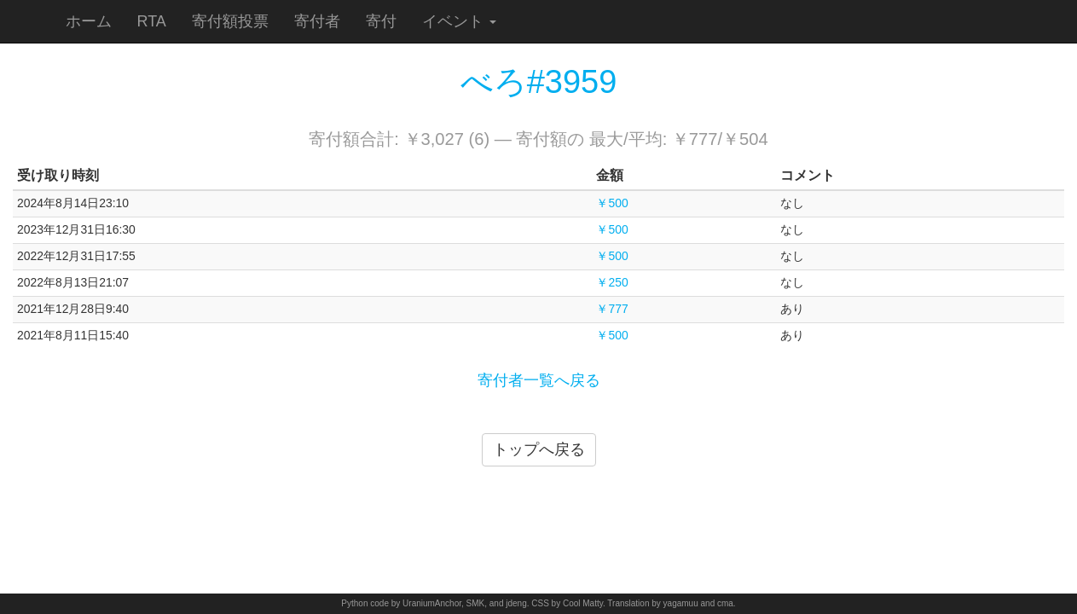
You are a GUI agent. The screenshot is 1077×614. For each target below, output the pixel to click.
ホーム (89, 21)
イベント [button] (459, 21)
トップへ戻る (539, 449)
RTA (151, 21)
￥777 (612, 309)
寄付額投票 (230, 21)
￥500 (612, 203)
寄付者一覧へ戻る (539, 380)
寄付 (381, 21)
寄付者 (317, 21)
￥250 (612, 282)
